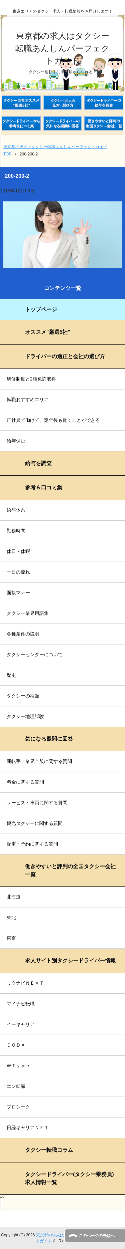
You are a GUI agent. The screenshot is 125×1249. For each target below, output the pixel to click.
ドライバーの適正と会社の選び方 (65, 356)
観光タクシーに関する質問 (35, 823)
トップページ (41, 309)
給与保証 (16, 440)
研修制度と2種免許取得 (31, 378)
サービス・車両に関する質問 (37, 802)
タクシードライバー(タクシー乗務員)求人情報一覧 (69, 1178)
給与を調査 (38, 463)
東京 (11, 938)
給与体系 (16, 510)
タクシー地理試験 (25, 716)
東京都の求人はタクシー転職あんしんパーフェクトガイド (62, 48)
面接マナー (18, 592)
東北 (11, 917)
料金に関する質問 (25, 782)
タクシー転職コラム (49, 1150)
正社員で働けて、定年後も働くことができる (53, 420)
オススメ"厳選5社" (47, 332)
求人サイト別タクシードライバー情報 (70, 960)
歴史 (11, 675)
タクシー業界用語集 (28, 613)
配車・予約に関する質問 (32, 844)
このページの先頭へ (97, 1235)
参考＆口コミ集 (43, 487)
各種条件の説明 (23, 633)
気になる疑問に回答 (49, 739)
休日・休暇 (18, 551)
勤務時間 (16, 530)
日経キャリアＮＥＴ (28, 1127)
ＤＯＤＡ (16, 1045)
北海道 (14, 896)
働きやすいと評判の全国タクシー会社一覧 (70, 870)
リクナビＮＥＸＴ (25, 983)
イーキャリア (21, 1024)
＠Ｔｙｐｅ (18, 1065)
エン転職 (16, 1086)
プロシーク (18, 1107)
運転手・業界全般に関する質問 (39, 761)
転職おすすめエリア (28, 399)
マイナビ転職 (21, 1003)
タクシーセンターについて (35, 654)
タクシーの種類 (23, 695)
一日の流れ (18, 572)
